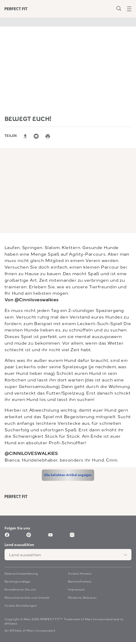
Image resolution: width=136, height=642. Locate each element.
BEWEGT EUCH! (28, 119)
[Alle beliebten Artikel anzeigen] (68, 475)
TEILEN (11, 136)
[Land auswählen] (68, 554)
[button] (131, 9)
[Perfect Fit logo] (16, 496)
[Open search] (118, 8)
